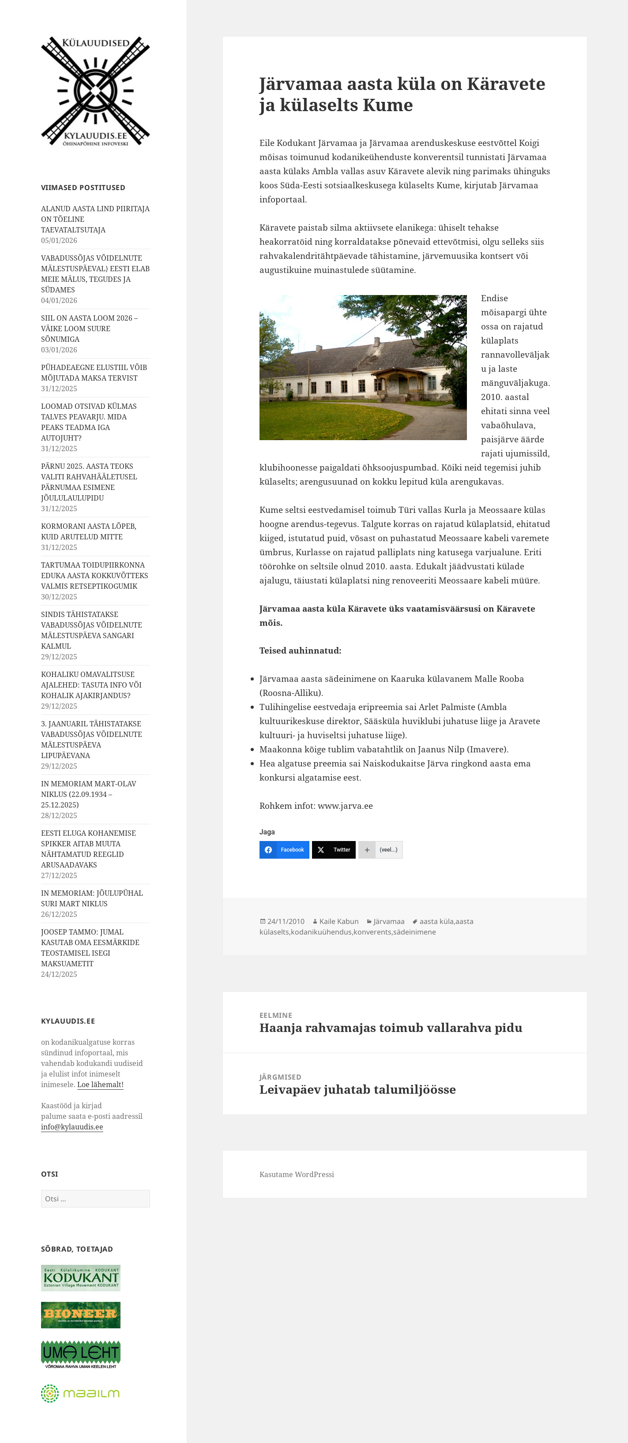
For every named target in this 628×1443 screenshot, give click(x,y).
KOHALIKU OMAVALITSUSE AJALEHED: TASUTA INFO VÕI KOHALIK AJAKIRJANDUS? (91, 684)
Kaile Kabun (339, 921)
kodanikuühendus (321, 932)
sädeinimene (414, 932)
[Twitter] (334, 850)
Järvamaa (389, 921)
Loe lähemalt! (100, 1084)
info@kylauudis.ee (72, 1127)
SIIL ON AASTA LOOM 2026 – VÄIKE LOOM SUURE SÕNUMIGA (89, 328)
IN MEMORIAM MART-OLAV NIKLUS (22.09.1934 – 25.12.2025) (88, 794)
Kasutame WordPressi (296, 1174)
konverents (372, 932)
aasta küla (437, 921)
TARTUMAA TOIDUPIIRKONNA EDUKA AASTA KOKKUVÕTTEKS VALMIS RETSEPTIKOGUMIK (94, 575)
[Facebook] (284, 850)
